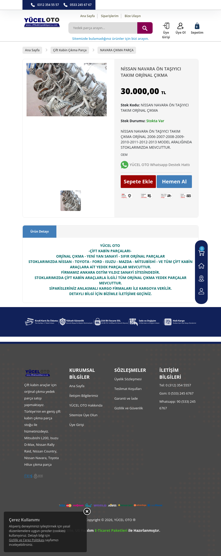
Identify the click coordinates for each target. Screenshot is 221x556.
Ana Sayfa (87, 16)
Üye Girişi (76, 424)
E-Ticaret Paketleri (111, 530)
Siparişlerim (109, 16)
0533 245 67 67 (81, 5)
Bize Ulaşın (133, 16)
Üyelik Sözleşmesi (128, 379)
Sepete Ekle (138, 181)
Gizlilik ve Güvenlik (128, 408)
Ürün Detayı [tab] (39, 231)
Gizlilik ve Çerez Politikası (26, 540)
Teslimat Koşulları (128, 388)
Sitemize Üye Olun (83, 415)
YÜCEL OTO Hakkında (86, 405)
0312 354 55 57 (48, 5)
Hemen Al (174, 181)
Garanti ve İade (126, 398)
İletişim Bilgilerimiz (83, 395)
